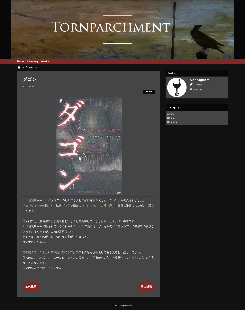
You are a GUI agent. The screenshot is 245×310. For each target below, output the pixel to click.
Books (149, 91)
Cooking (172, 122)
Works (45, 61)
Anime (171, 114)
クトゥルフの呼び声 (99, 205)
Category (33, 61)
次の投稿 (31, 286)
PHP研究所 (30, 200)
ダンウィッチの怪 (36, 205)
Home (20, 61)
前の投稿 (146, 286)
